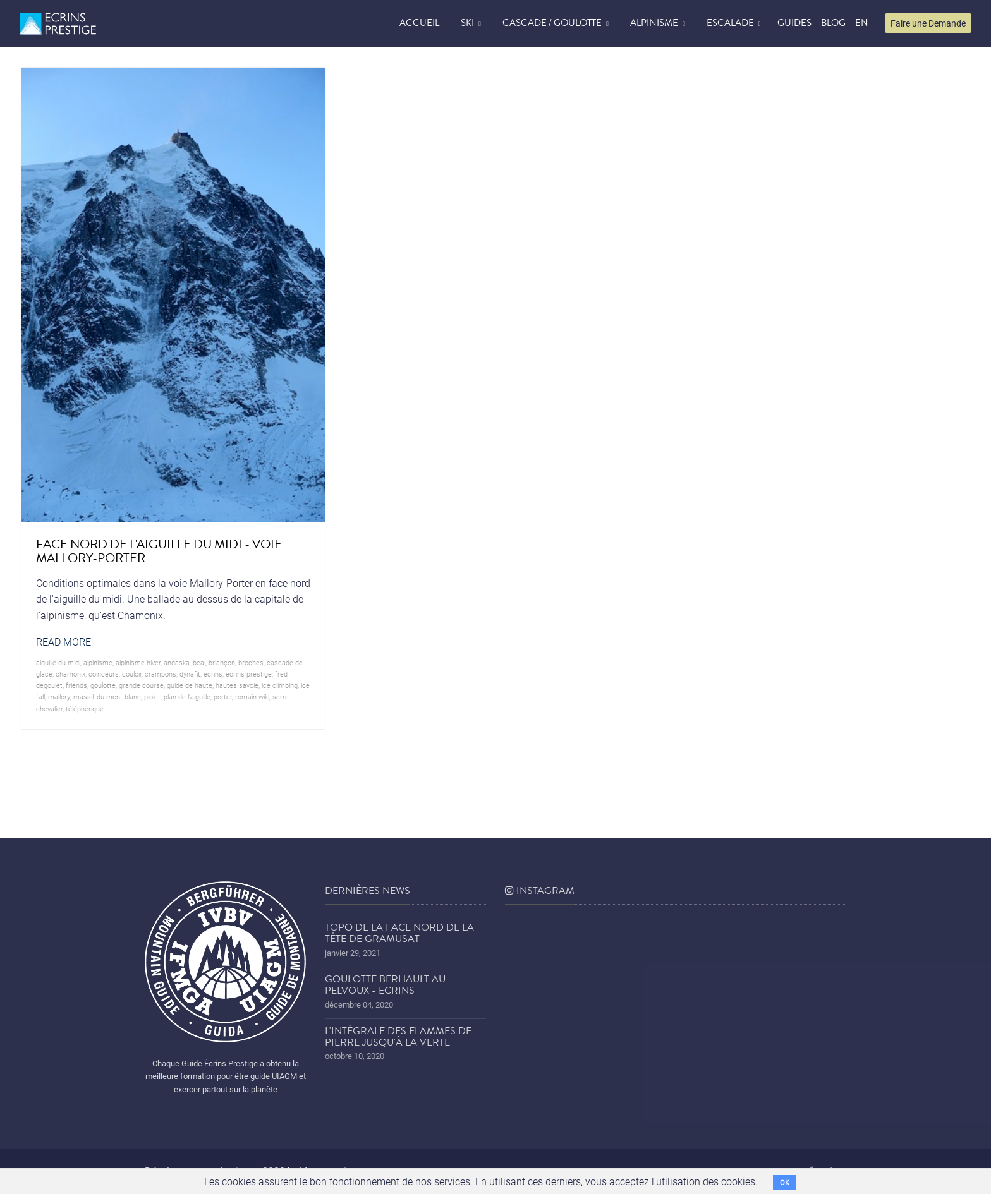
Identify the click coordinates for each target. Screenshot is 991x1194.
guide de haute (189, 685)
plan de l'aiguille (187, 696)
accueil (419, 23)
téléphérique (85, 708)
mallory (59, 696)
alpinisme (97, 662)
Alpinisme (654, 23)
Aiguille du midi (58, 662)
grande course (141, 685)
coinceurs (103, 673)
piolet (152, 696)
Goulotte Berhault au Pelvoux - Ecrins (385, 985)
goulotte (103, 685)
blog (833, 23)
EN (861, 23)
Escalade (730, 23)
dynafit (189, 673)
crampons (160, 673)
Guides (794, 23)
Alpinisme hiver (138, 662)
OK (784, 1182)
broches (251, 662)
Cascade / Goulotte (552, 23)
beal (199, 662)
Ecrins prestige (249, 673)
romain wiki (252, 696)
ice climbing (280, 685)
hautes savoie (237, 685)
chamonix (70, 673)
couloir (132, 673)
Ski (467, 23)
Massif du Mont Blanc (107, 696)
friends (76, 685)
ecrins (213, 673)
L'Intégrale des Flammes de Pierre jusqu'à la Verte (398, 1036)
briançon (222, 662)
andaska (177, 662)
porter (223, 696)
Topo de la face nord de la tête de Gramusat (399, 933)
